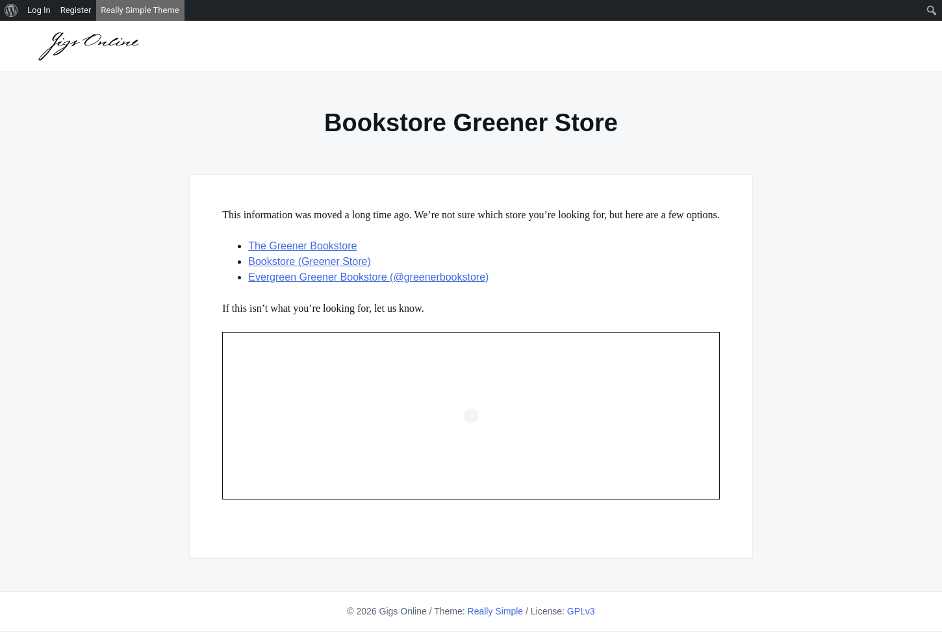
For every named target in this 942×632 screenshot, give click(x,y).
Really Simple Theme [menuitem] (140, 10)
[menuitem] (11, 10)
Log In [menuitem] (39, 10)
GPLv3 (581, 611)
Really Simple (496, 611)
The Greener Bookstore (302, 245)
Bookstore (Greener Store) (309, 261)
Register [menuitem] (76, 10)
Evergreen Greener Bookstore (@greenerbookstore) (368, 277)
